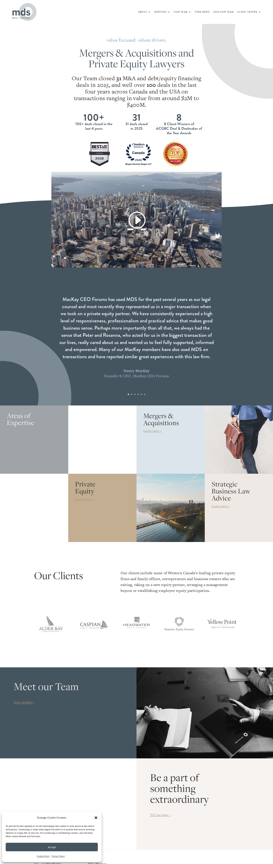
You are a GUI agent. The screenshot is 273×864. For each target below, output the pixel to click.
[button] (96, 818)
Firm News (202, 12)
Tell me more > (160, 815)
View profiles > (24, 702)
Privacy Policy (58, 856)
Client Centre (247, 12)
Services (160, 12)
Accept (52, 847)
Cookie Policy (43, 856)
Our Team (180, 12)
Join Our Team (223, 12)
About (142, 12)
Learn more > (152, 431)
